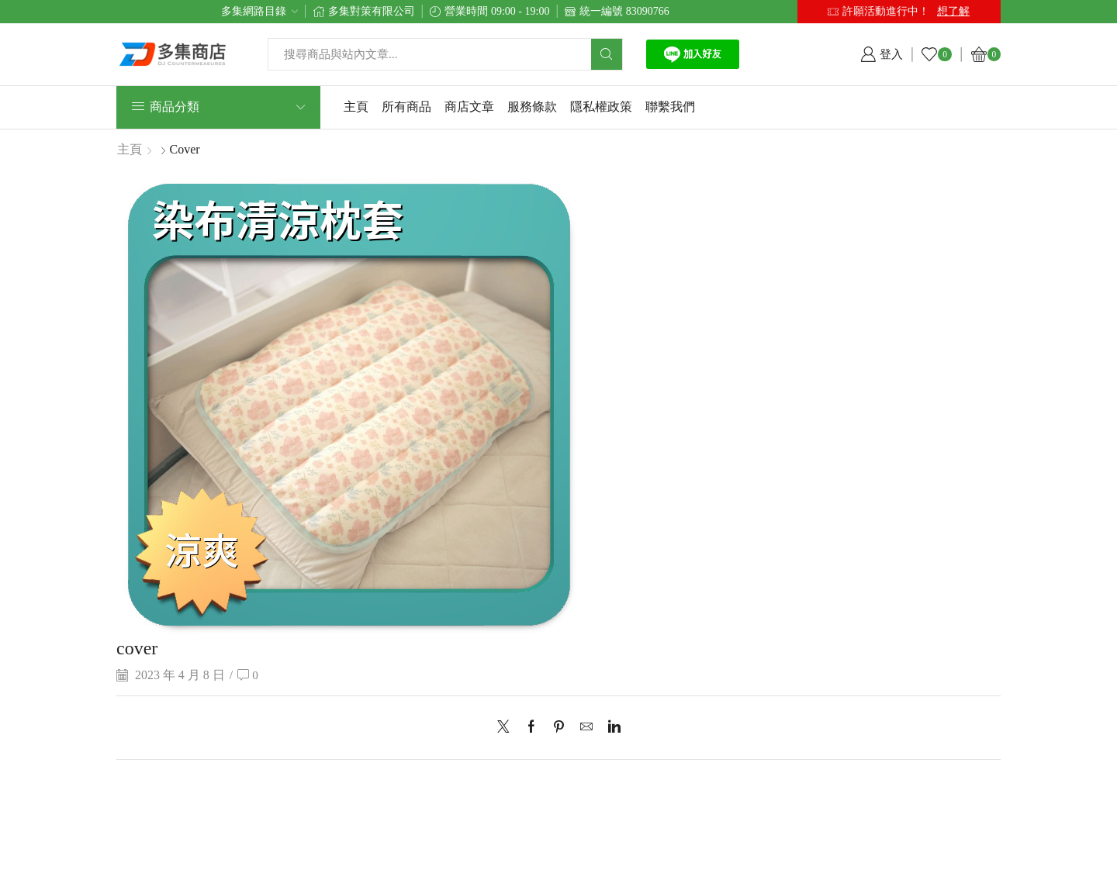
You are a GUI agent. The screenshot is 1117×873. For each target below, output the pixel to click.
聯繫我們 (670, 106)
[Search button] (606, 54)
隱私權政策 (601, 106)
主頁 (356, 106)
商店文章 (469, 106)
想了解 (953, 11)
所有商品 (406, 106)
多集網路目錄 (253, 11)
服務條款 (532, 106)
